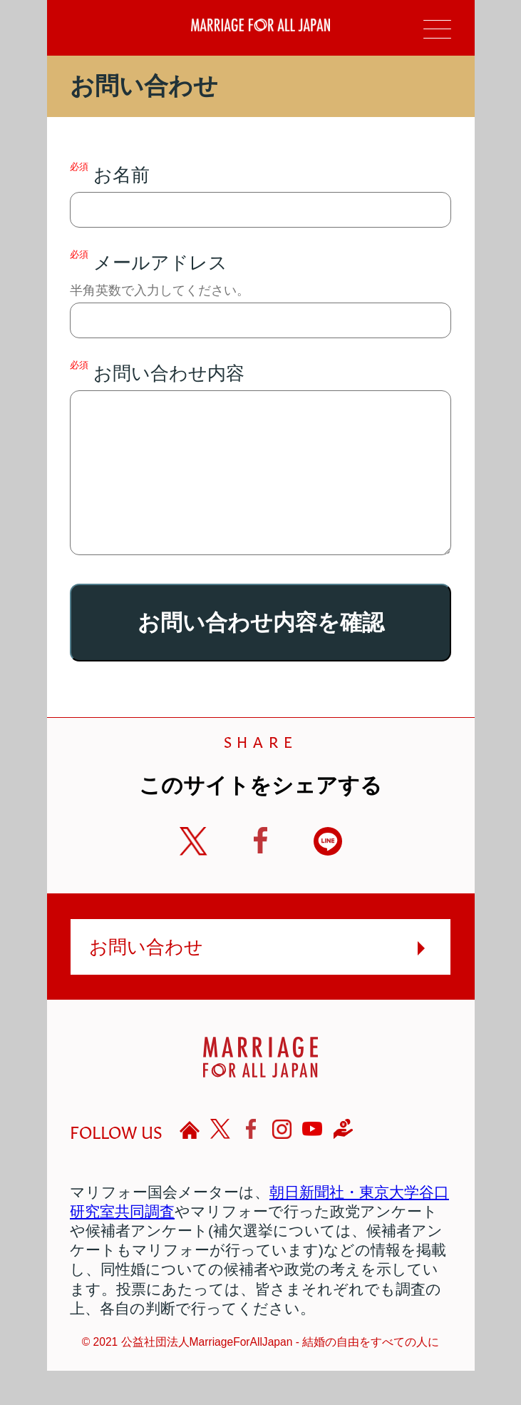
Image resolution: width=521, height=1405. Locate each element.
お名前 (260, 194)
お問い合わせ (146, 981)
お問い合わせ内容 (260, 474)
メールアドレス (260, 293)
